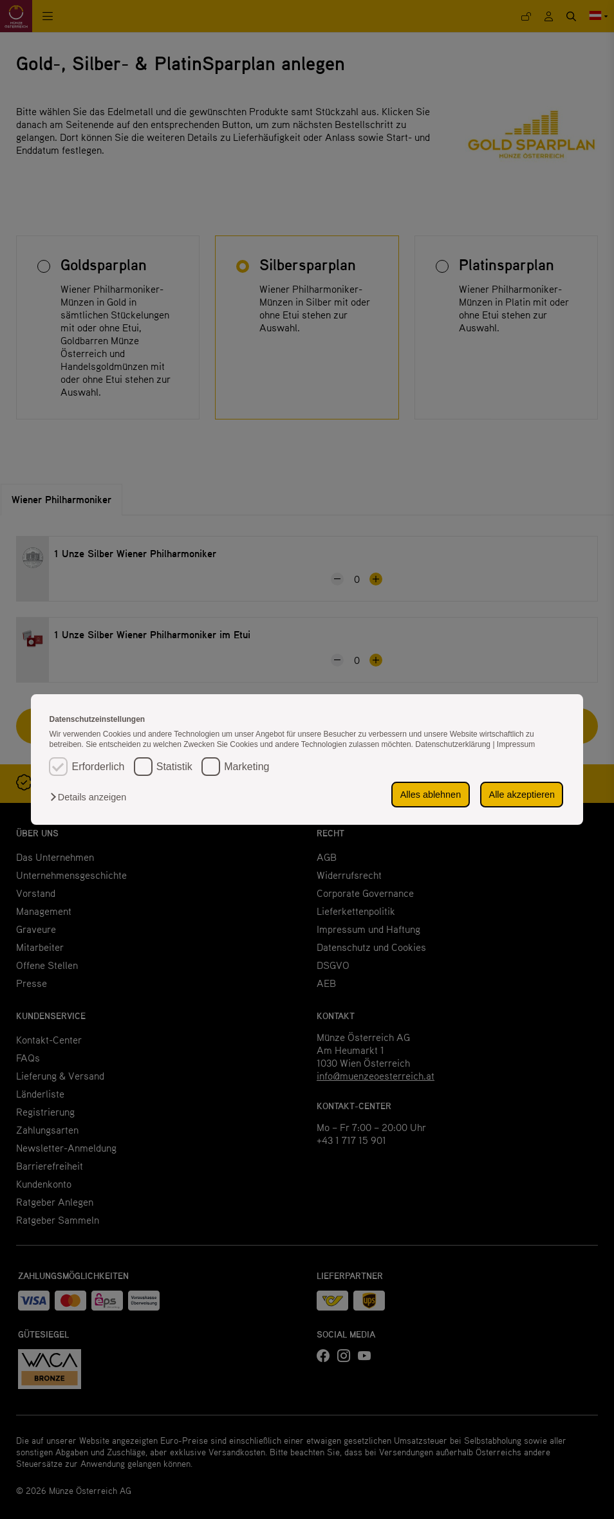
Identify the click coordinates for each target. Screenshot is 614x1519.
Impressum (516, 744)
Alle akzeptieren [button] (522, 794)
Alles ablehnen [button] (430, 794)
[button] (91, 797)
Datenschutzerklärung (453, 744)
